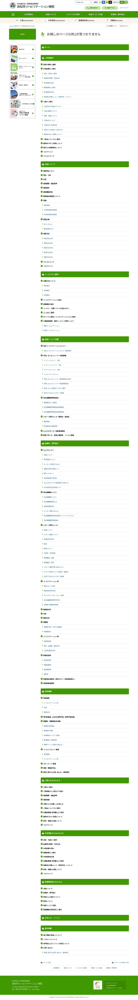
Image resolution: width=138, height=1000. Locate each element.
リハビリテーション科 (51, 581)
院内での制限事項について (52, 147)
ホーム (11, 26)
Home (13, 14)
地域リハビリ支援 (95, 14)
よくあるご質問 (48, 312)
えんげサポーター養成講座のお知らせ (56, 483)
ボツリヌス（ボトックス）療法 (54, 595)
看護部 (45, 622)
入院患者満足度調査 (50, 210)
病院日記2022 (48, 252)
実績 (44, 200)
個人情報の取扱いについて (52, 935)
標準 (122, 2)
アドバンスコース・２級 (52, 369)
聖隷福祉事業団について (51, 196)
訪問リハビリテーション (52, 330)
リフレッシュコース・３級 (52, 365)
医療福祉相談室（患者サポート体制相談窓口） (59, 679)
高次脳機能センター (50, 492)
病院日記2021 (48, 257)
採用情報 (48, 691)
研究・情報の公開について (52, 821)
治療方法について (49, 281)
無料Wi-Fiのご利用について (53, 134)
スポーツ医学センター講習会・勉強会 (56, 417)
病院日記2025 (48, 238)
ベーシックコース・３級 (52, 360)
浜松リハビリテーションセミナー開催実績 (57, 351)
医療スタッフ (48, 548)
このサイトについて (50, 939)
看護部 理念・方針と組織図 (53, 627)
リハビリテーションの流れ (52, 300)
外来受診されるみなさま (54, 20)
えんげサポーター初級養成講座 (54, 431)
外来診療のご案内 (49, 69)
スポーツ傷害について (51, 534)
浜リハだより (48, 224)
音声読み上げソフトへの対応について (56, 943)
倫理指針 (46, 188)
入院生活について (49, 120)
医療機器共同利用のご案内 (52, 909)
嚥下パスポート (49, 473)
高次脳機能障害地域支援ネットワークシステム (59, 515)
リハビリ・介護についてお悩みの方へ (56, 308)
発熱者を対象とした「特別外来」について (57, 97)
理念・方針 (47, 175)
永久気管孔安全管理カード (52, 487)
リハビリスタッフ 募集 (51, 749)
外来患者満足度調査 (50, 214)
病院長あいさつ (48, 171)
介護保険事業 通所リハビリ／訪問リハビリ (58, 321)
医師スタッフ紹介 (49, 586)
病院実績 (47, 205)
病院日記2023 (48, 248)
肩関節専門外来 (49, 539)
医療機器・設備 (49, 558)
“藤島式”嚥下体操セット (51, 469)
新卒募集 (47, 754)
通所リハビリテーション (52, 326)
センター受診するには (51, 511)
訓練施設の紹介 (48, 304)
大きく (126, 2)
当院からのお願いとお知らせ (53, 129)
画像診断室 (47, 665)
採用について (48, 901)
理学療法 (47, 286)
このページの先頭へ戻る (121, 962)
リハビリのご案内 (73, 14)
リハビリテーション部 (51, 636)
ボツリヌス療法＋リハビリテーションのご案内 (59, 317)
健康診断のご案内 (49, 87)
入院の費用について (50, 111)
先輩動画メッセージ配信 (52, 735)
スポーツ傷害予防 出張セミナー (54, 567)
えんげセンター (48, 450)
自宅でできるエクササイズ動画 (54, 393)
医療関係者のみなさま (84, 20)
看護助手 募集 (48, 730)
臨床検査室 (47, 669)
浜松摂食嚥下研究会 (50, 478)
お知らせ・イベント (52, 918)
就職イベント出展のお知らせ (53, 744)
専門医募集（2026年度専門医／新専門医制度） (59, 717)
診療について (48, 455)
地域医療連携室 (48, 683)
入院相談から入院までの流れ (53, 791)
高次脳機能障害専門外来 (52, 600)
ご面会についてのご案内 (51, 139)
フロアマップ (48, 152)
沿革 (44, 179)
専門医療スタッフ (49, 459)
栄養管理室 (47, 660)
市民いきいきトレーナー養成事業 (54, 355)
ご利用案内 (28, 14)
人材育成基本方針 (49, 650)
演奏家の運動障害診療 (51, 604)
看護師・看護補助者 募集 (52, 721)
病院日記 (46, 234)
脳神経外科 (47, 609)
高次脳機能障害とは (50, 501)
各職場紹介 (47, 631)
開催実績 (47, 421)
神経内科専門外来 (49, 591)
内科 (44, 614)
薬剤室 (46, 674)
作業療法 (47, 290)
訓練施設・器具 (49, 562)
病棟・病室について (50, 116)
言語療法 (47, 295)
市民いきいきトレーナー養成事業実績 (56, 383)
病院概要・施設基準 (50, 183)
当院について (50, 14)
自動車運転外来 (49, 506)
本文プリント (123, 26)
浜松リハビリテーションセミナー (54, 346)
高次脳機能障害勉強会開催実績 (54, 412)
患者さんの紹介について (51, 897)
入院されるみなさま (24, 20)
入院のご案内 (48, 101)
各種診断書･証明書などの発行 (53, 812)
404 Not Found (22, 34)
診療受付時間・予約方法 (52, 78)
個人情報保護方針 (111, 985)
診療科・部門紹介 (117, 14)
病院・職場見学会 (49, 768)
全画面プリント (112, 26)
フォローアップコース (51, 374)
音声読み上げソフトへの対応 (114, 988)
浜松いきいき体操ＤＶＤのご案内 (54, 388)
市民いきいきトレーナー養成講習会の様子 (57, 379)
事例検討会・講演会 (50, 402)
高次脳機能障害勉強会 (51, 398)
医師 (45, 544)
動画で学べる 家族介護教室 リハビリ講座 (58, 435)
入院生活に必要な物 (50, 125)
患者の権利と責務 (49, 64)
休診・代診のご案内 (50, 73)
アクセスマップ (48, 156)
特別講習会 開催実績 (50, 426)
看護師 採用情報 (49, 726)
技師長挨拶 (47, 641)
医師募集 (46, 698)
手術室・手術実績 (49, 553)
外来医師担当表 (49, 92)
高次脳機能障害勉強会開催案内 (54, 407)
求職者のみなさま (114, 20)
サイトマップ (125, 7)
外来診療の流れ (49, 83)
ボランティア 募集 (49, 764)
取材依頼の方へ (49, 229)
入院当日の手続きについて (52, 106)
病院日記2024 (48, 243)
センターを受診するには (52, 464)
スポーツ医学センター (51, 525)
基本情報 (48, 928)
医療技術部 (47, 655)
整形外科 (46, 618)
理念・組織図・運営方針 (52, 646)
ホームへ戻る (47, 962)
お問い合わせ (48, 948)
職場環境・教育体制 (50, 740)
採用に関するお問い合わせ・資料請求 (56, 772)
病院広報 (46, 219)
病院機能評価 (48, 192)
